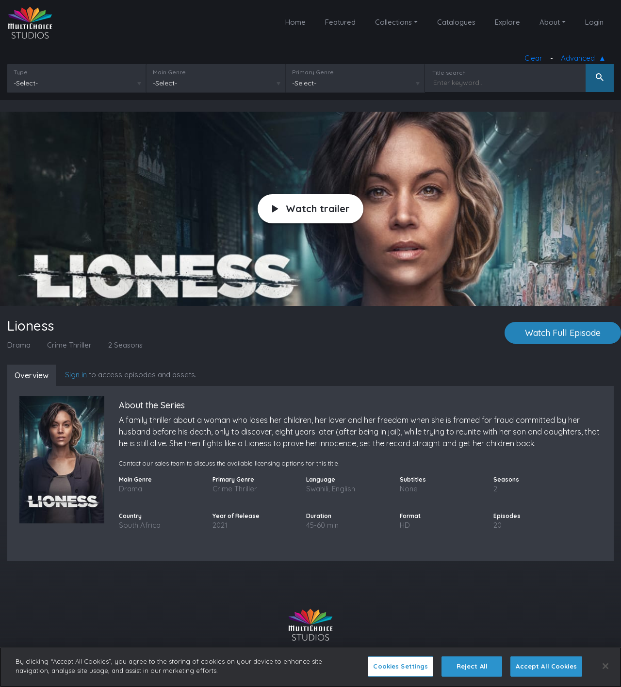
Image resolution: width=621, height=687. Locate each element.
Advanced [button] (580, 58)
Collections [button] (393, 22)
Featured (340, 22)
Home (295, 22)
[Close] (605, 666)
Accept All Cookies (546, 666)
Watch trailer (311, 208)
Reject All (472, 666)
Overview (32, 375)
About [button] (549, 22)
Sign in (76, 374)
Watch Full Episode (563, 332)
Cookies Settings (400, 666)
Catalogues (456, 22)
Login (594, 22)
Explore (507, 22)
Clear (533, 58)
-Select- (26, 83)
